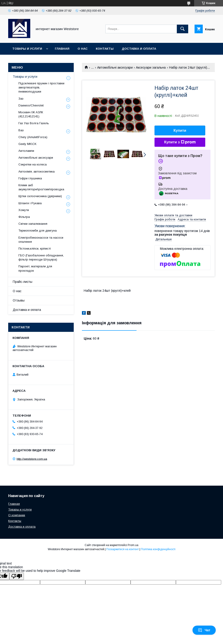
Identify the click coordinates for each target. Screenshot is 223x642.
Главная (62, 48)
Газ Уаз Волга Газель (33, 123)
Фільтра (24, 217)
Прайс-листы (22, 282)
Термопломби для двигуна (37, 230)
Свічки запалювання (32, 223)
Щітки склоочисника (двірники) (40, 196)
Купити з (179, 142)
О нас (83, 48)
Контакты (105, 48)
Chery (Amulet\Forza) (32, 137)
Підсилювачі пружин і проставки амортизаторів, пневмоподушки (41, 87)
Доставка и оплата (139, 48)
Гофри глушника (30, 178)
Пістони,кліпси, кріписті (34, 248)
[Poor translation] (16, 576)
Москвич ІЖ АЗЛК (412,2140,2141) (30, 114)
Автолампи (26, 150)
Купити (180, 130)
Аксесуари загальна (151, 67)
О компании (16, 515)
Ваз (21, 130)
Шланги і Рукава (30, 203)
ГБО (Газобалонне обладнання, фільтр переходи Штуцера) (41, 257)
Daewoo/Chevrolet (30, 105)
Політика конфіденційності (158, 549)
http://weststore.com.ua (32, 458)
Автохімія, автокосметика (36, 171)
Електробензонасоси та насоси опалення (40, 239)
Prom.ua (133, 545)
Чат (204, 630)
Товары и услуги (27, 48)
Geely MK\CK (27, 144)
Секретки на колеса (32, 164)
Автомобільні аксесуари (115, 67)
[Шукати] (182, 29)
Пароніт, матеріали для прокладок (35, 268)
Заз (20, 98)
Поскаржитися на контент (122, 549)
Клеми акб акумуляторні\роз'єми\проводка (41, 187)
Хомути (23, 210)
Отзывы (19, 300)
